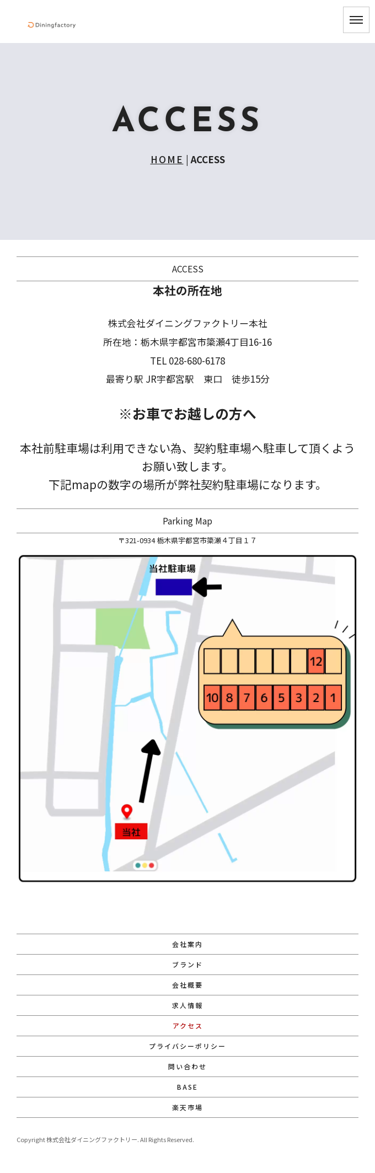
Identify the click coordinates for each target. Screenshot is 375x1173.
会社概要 (187, 984)
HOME (167, 159)
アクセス (188, 1025)
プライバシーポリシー (187, 1046)
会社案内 (187, 944)
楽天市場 (187, 1107)
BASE (187, 1086)
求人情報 (187, 1005)
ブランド (187, 964)
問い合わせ (187, 1066)
